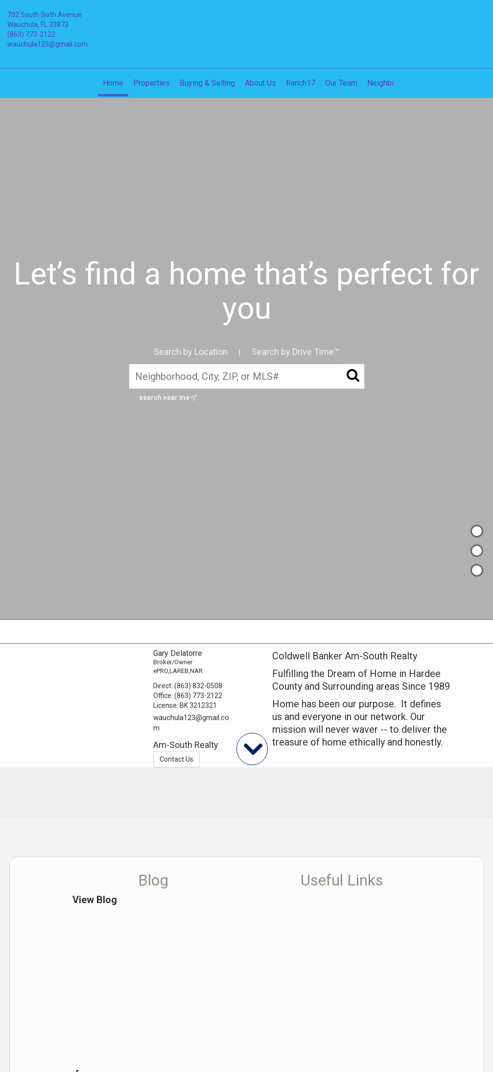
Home (113, 83)
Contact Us (176, 759)
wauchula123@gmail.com (47, 44)
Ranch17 (300, 83)
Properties (151, 83)
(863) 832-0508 (198, 686)
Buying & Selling (207, 83)
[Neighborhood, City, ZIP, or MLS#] (246, 376)
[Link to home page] (247, 22)
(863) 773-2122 (31, 34)
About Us (260, 83)
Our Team (341, 83)
